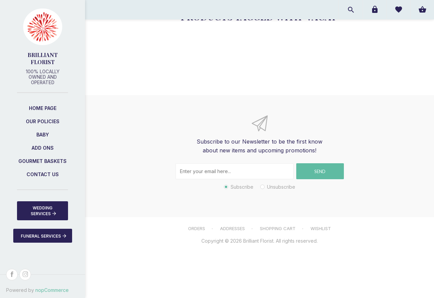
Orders (196, 228)
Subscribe (242, 187)
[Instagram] (25, 274)
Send (320, 171)
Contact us (43, 174)
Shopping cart (278, 228)
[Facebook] (12, 274)
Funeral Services (43, 236)
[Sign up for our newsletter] (235, 171)
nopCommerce (52, 290)
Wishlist (321, 228)
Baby (42, 134)
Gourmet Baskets (42, 161)
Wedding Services (43, 210)
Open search (351, 9)
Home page (42, 108)
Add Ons (43, 148)
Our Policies (43, 121)
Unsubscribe (281, 187)
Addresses (232, 228)
